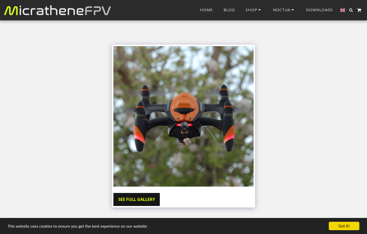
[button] (284, 10)
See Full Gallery (136, 199)
